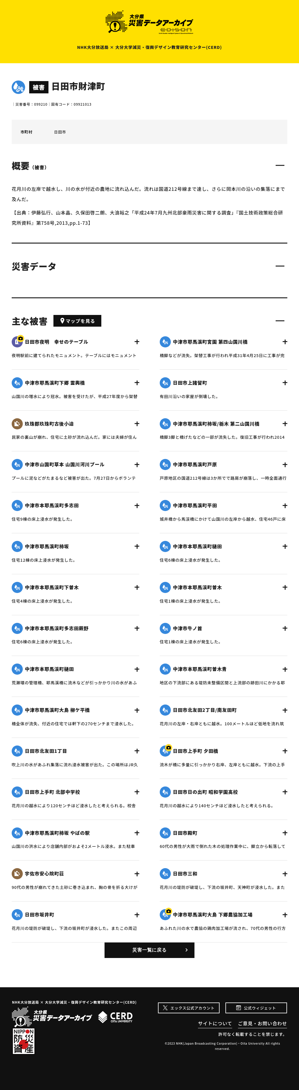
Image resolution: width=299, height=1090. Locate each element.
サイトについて (215, 1023)
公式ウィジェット (260, 1008)
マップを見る (77, 320)
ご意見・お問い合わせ (262, 1023)
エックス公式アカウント (193, 1008)
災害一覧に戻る (149, 950)
